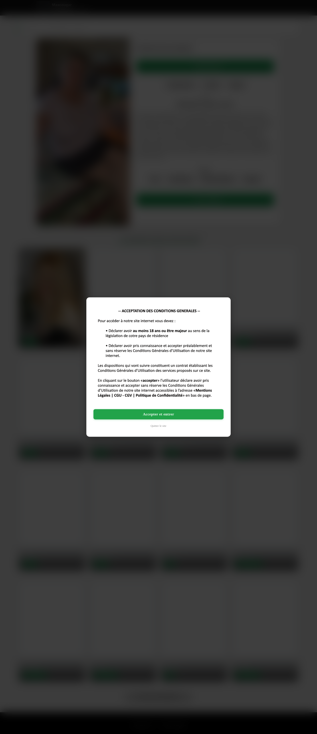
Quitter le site (158, 425)
